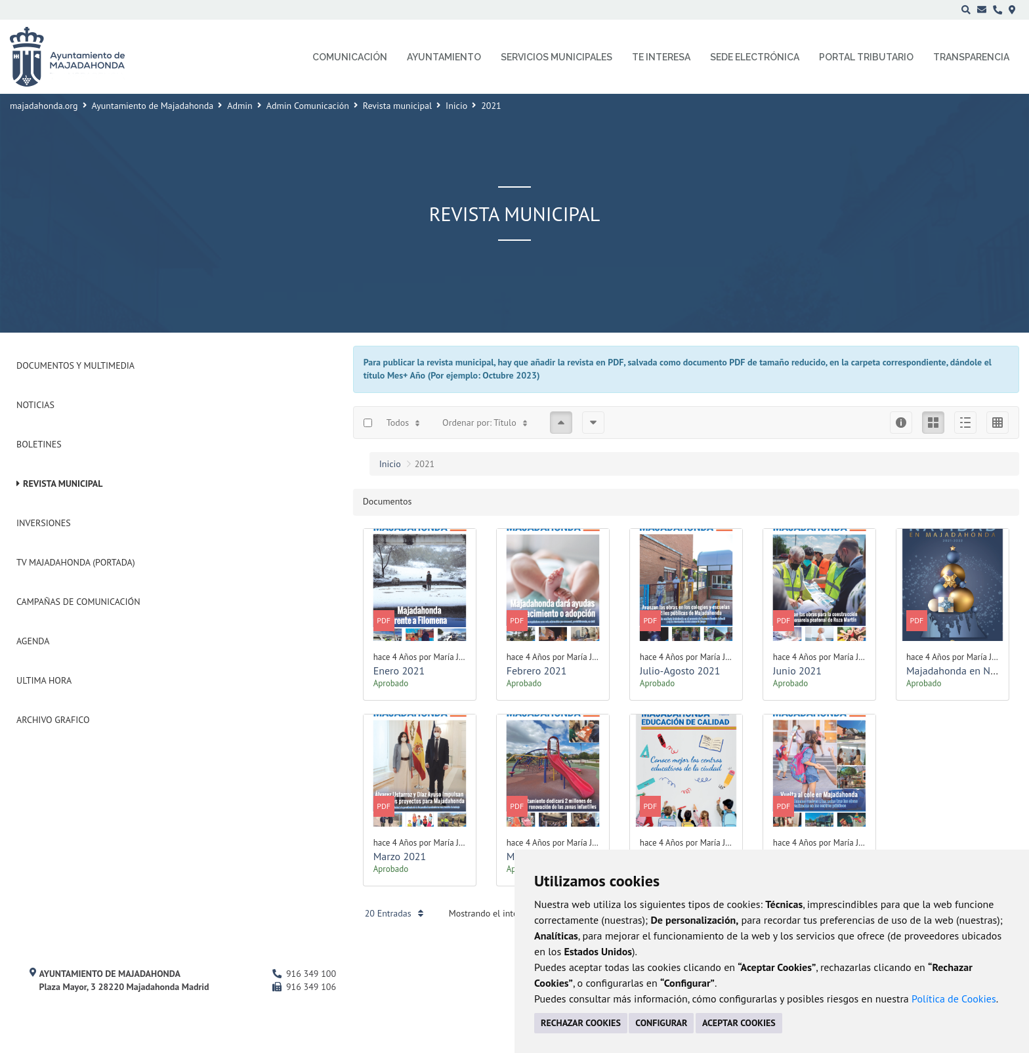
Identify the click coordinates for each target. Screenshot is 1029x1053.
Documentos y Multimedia (75, 365)
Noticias (35, 405)
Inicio (456, 106)
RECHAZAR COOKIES (581, 1023)
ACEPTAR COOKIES (739, 1023)
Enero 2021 (399, 670)
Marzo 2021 (400, 856)
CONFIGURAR (661, 1023)
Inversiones (43, 523)
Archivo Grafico (53, 720)
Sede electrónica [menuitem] (754, 57)
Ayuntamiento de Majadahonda (153, 106)
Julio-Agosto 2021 (680, 670)
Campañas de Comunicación (78, 602)
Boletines (39, 444)
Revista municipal (397, 106)
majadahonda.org (44, 106)
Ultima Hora (44, 680)
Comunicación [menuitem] (349, 57)
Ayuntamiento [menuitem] (444, 57)
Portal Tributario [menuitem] (866, 57)
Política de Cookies (954, 998)
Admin (240, 106)
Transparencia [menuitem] (971, 57)
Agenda (32, 641)
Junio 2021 (797, 670)
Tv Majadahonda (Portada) (75, 562)
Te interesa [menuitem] (661, 57)
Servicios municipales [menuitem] (556, 57)
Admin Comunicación (307, 106)
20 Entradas (394, 913)
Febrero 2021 (537, 670)
